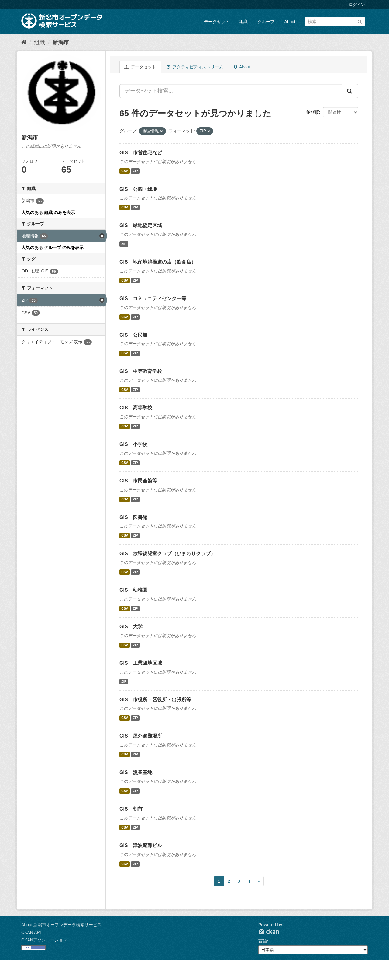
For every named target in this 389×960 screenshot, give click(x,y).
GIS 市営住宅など (140, 152)
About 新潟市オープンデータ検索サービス (61, 924)
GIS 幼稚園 (133, 590)
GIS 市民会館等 (138, 480)
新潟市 (61, 42)
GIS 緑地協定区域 (140, 225)
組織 (243, 21)
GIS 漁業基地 (135, 772)
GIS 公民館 (133, 335)
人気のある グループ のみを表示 (53, 247)
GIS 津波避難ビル (140, 845)
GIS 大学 (131, 626)
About (289, 21)
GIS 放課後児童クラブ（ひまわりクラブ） (167, 553)
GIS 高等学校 (135, 407)
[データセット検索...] (230, 91)
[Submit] (359, 21)
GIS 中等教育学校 (140, 371)
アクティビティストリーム (195, 67)
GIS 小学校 (133, 444)
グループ (265, 21)
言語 (262, 940)
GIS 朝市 (131, 808)
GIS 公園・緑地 (138, 189)
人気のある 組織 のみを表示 (48, 212)
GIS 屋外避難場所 (140, 735)
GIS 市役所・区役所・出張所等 (155, 699)
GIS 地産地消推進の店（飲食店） (157, 262)
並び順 (312, 112)
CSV (124, 171)
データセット (216, 21)
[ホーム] (23, 42)
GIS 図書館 (133, 517)
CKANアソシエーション (44, 939)
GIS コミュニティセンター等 (152, 298)
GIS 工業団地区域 (140, 663)
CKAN (268, 931)
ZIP (135, 171)
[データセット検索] (335, 21)
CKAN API (31, 932)
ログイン (357, 4)
